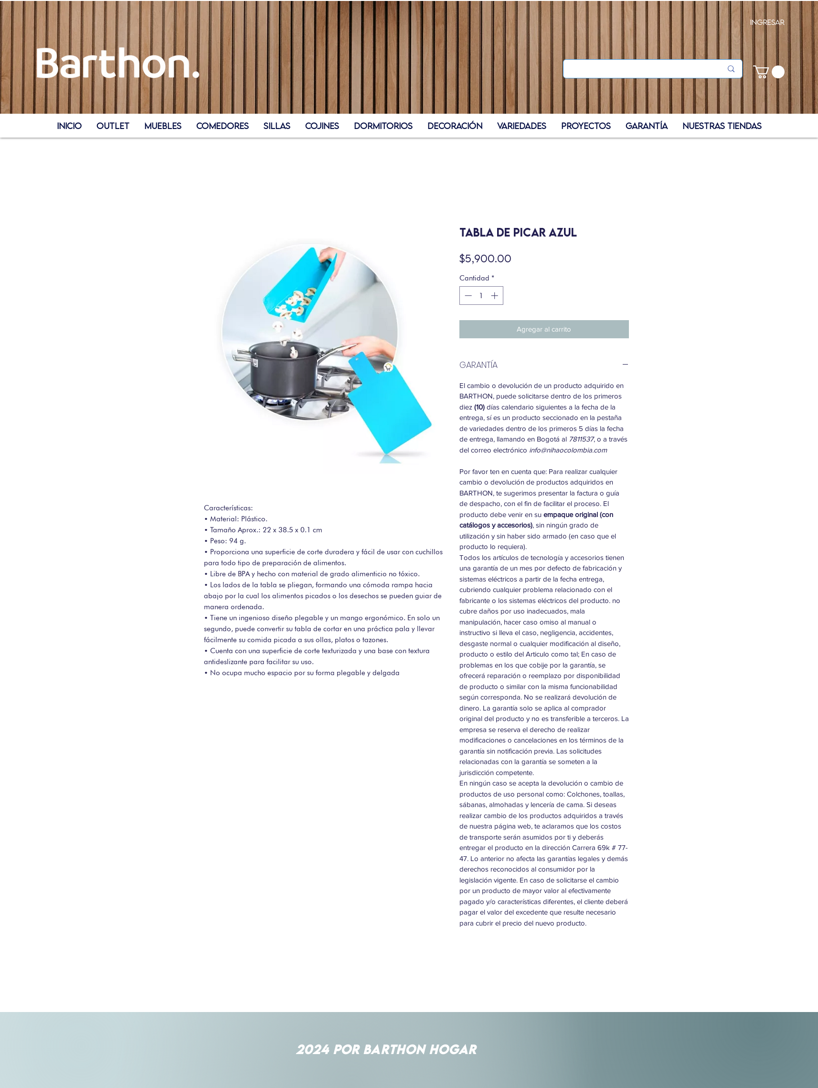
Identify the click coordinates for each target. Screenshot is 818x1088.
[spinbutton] (481, 295)
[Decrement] (467, 295)
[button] (769, 71)
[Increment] (495, 295)
